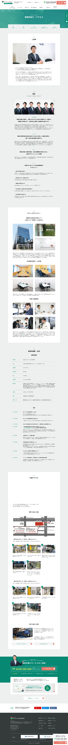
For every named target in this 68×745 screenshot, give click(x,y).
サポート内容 (41, 725)
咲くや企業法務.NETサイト (14, 728)
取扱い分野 (40, 728)
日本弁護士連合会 (31, 395)
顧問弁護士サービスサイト (27, 399)
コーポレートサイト (13, 729)
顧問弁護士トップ (30, 2)
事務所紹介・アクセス (51, 725)
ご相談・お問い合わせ (51, 728)
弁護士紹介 (50, 723)
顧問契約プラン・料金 (51, 720)
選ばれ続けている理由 (42, 723)
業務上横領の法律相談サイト (46, 399)
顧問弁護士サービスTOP (43, 718)
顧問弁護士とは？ (37, 2)
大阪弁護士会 (25, 395)
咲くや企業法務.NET (28, 427)
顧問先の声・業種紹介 (51, 718)
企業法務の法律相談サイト (37, 399)
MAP (31, 722)
